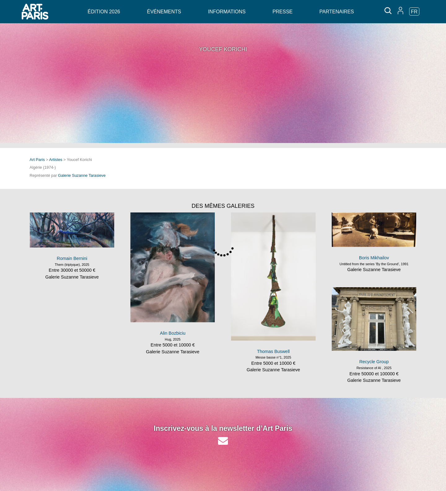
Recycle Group (374, 361)
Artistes (56, 159)
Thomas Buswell (273, 351)
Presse (283, 11)
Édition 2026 (104, 11)
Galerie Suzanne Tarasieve (81, 175)
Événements (164, 11)
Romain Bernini (72, 258)
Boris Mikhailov (374, 257)
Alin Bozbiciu (172, 333)
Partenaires (336, 11)
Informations (226, 11)
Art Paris (37, 159)
